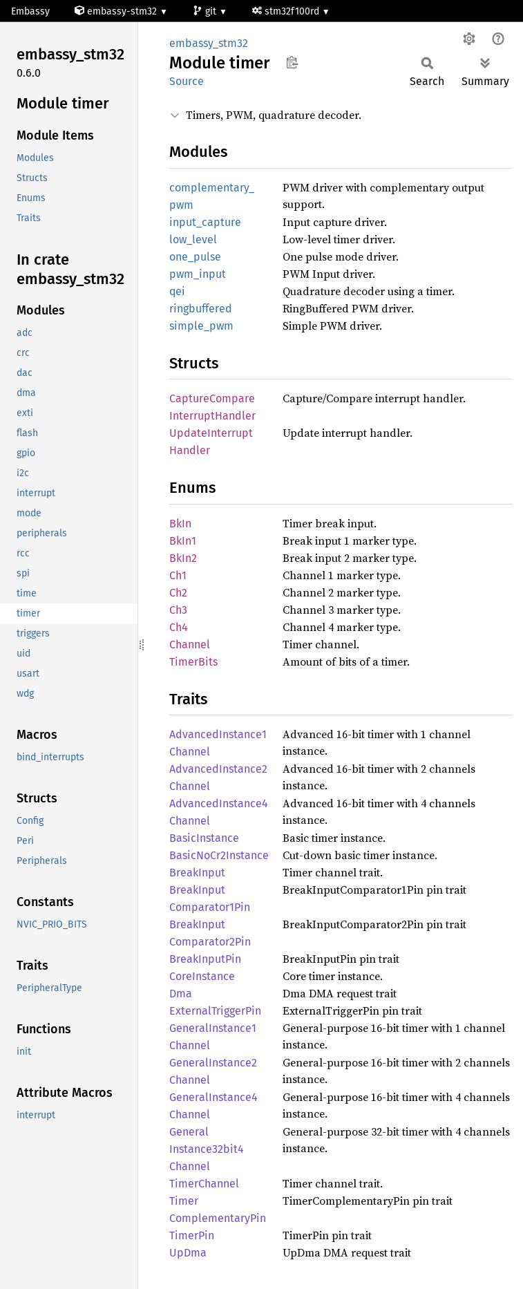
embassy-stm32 (117, 11)
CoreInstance (202, 976)
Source (186, 81)
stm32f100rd (287, 11)
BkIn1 (182, 540)
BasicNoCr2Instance (219, 855)
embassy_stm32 (208, 43)
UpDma (188, 1252)
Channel (189, 644)
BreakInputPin (205, 959)
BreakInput (197, 872)
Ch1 (178, 575)
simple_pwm (201, 325)
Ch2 (178, 592)
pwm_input (197, 274)
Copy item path (291, 62)
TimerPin (191, 1235)
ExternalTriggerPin (215, 1010)
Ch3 (178, 610)
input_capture (205, 222)
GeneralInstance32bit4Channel (206, 1149)
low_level (193, 239)
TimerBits (193, 661)
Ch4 (178, 627)
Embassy (30, 11)
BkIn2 (183, 558)
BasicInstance (204, 838)
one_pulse (195, 256)
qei (177, 291)
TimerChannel (204, 1183)
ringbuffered (200, 308)
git (206, 11)
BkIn (180, 523)
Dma (180, 993)
